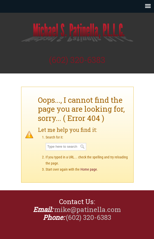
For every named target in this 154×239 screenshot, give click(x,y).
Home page (88, 169)
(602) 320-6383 (77, 59)
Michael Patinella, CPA (77, 33)
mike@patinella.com (87, 209)
